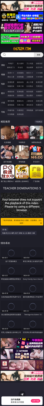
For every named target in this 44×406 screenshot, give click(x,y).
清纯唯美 (20, 95)
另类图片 (39, 95)
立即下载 (35, 401)
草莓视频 (30, 110)
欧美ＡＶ (30, 73)
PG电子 (11, 63)
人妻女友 (30, 101)
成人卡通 (30, 82)
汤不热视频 (39, 110)
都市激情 (11, 101)
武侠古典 (39, 101)
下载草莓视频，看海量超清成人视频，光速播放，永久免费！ (22, 222)
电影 (3, 84)
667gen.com (22, 48)
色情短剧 (20, 114)
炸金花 (20, 67)
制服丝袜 (11, 86)
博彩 (3, 65)
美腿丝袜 (11, 95)
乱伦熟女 (30, 86)
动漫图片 (39, 91)
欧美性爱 (39, 82)
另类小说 (20, 105)
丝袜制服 (20, 77)
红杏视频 (11, 114)
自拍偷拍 (20, 73)
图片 (3, 93)
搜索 (38, 55)
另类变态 (39, 86)
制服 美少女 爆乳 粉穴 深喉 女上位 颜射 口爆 (18, 233)
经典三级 (20, 86)
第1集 (4, 229)
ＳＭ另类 (39, 77)
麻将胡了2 (11, 67)
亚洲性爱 (11, 82)
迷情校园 (11, 105)
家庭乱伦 (20, 101)
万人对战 (30, 63)
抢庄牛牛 (39, 67)
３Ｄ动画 (39, 73)
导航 (3, 112)
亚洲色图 (20, 91)
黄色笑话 (30, 105)
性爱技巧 (39, 105)
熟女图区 (30, 95)
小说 (3, 102)
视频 (3, 74)
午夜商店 (20, 110)
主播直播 (30, 77)
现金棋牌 (30, 67)
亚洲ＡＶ (11, 73)
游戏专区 (39, 63)
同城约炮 (11, 110)
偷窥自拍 (11, 91)
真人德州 (20, 63)
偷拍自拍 (20, 82)
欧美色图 (30, 91)
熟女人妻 (11, 77)
